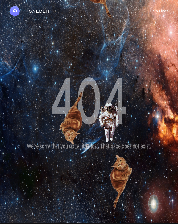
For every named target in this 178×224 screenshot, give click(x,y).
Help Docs (159, 11)
